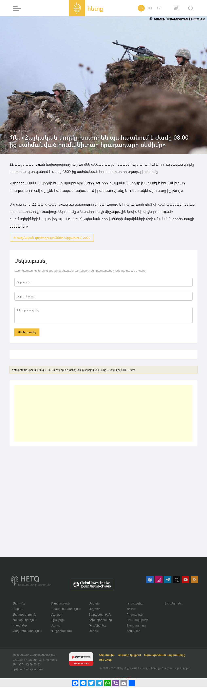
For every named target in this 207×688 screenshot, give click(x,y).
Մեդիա (94, 632)
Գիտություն (135, 615)
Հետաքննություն (24, 615)
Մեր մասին (107, 656)
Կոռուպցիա (135, 604)
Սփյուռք (94, 610)
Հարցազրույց (136, 626)
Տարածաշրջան (100, 615)
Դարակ (18, 610)
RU (150, 8)
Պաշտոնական (61, 632)
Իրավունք (20, 626)
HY (141, 8)
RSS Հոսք (106, 661)
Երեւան (132, 610)
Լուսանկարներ (137, 621)
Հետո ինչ (19, 604)
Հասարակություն (25, 621)
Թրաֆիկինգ (97, 626)
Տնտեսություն (60, 604)
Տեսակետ (133, 632)
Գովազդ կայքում (130, 656)
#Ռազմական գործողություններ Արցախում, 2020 (52, 238)
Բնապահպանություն (66, 610)
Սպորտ (56, 626)
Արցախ (94, 604)
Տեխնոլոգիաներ (100, 621)
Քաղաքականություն (27, 632)
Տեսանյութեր (174, 604)
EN (159, 8)
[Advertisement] (103, 414)
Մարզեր (56, 615)
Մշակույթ (57, 621)
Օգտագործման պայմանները (165, 656)
